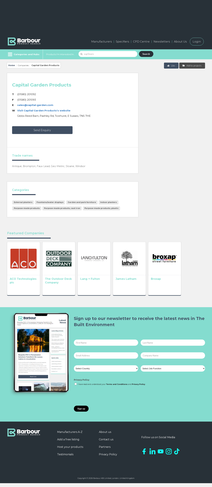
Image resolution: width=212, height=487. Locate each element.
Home (11, 65)
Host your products (70, 450)
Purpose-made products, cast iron (62, 208)
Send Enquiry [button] (42, 130)
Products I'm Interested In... (60, 54)
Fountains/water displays (50, 202)
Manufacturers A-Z (69, 435)
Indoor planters (108, 202)
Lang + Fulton (99, 283)
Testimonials (65, 458)
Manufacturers (101, 41)
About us (105, 435)
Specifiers (122, 41)
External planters (23, 202)
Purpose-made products (27, 208)
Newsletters (162, 41)
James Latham (140, 283)
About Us (180, 41)
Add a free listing (68, 443)
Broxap (175, 283)
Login (197, 41)
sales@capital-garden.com (35, 105)
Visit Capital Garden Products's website (43, 110)
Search (146, 53)
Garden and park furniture (82, 202)
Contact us (106, 443)
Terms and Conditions (117, 388)
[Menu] (23, 54)
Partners (104, 450)
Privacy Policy (81, 384)
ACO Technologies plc (26, 283)
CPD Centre (141, 41)
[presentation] (99, 399)
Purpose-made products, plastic (101, 208)
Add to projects (192, 65)
